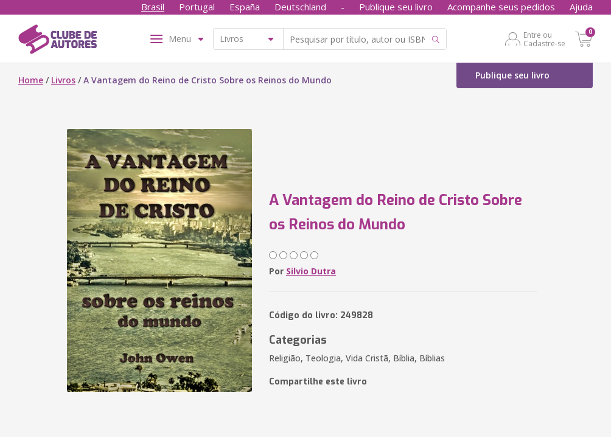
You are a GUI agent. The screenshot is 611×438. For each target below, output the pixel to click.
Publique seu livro (396, 7)
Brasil (152, 7)
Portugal (197, 7)
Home (30, 80)
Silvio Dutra (311, 271)
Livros (63, 80)
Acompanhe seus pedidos (501, 7)
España (244, 7)
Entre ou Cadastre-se (544, 39)
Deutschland (300, 7)
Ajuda (581, 7)
